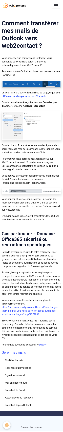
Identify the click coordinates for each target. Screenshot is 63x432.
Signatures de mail (15, 375)
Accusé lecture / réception (19, 397)
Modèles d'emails (14, 360)
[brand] (15, 5)
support (43, 344)
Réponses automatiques (18, 367)
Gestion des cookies (31, 427)
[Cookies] (7, 425)
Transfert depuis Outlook (18, 405)
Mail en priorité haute (16, 382)
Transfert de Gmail (15, 390)
